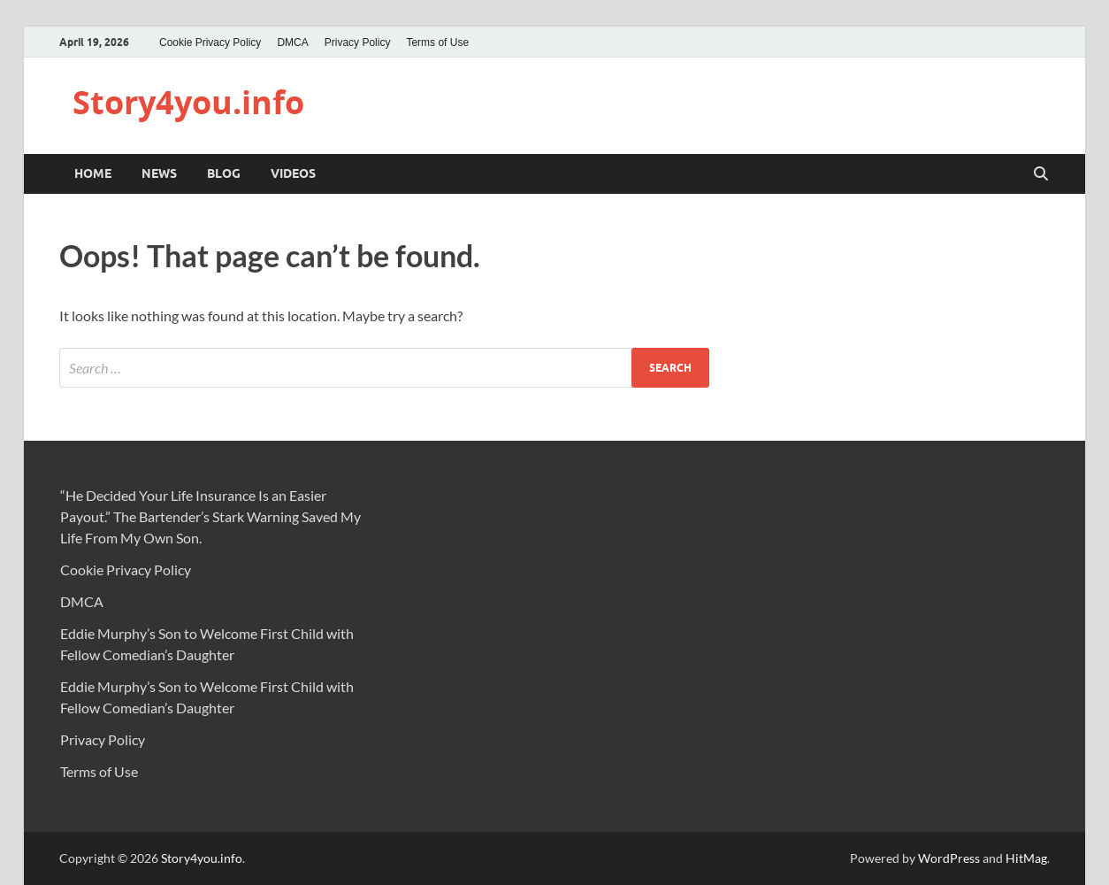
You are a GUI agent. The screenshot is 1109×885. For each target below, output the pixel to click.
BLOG (224, 173)
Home (92, 173)
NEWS (159, 173)
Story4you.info (188, 102)
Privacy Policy (358, 42)
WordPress (949, 858)
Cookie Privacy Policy (210, 42)
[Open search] (1041, 174)
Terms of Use (437, 42)
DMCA (292, 42)
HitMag (1026, 858)
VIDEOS (293, 173)
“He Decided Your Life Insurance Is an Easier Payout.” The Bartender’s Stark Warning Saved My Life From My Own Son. (210, 516)
